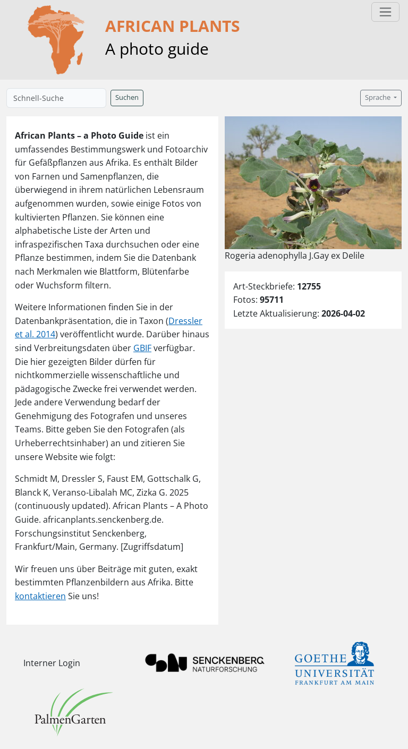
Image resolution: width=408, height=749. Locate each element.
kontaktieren (40, 596)
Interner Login (51, 663)
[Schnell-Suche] (56, 98)
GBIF (142, 348)
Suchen (127, 97)
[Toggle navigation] (385, 12)
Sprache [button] (378, 97)
